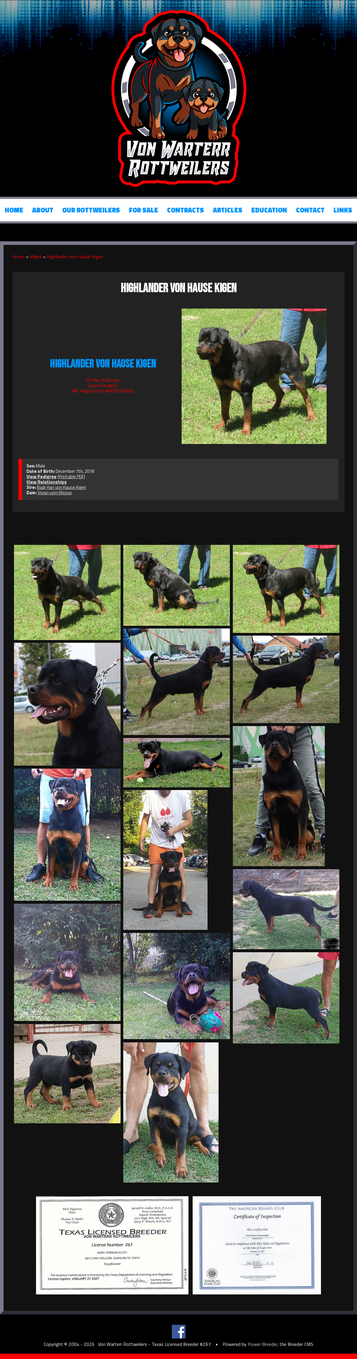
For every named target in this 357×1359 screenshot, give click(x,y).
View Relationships (46, 481)
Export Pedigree (103, 385)
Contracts (185, 210)
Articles (227, 210)
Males (36, 256)
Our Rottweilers (91, 210)
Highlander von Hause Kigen (75, 256)
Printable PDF (71, 476)
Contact (310, 210)
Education (269, 210)
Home (14, 210)
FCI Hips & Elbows (102, 380)
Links (342, 210)
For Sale (143, 210)
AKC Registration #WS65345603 (103, 390)
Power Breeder (262, 1344)
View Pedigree (41, 476)
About (42, 210)
